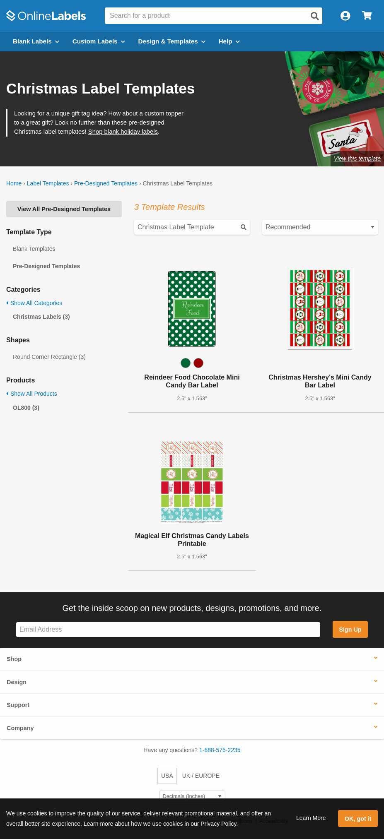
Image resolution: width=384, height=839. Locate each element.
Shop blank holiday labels (123, 131)
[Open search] (314, 16)
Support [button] (18, 705)
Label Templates (48, 183)
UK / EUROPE (201, 775)
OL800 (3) (26, 407)
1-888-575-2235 (220, 750)
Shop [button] (14, 659)
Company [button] (20, 728)
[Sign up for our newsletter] (168, 629)
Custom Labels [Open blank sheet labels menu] (98, 41)
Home (14, 183)
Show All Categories (34, 303)
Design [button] (17, 682)
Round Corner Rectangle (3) (49, 356)
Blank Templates (34, 248)
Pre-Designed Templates (106, 183)
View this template (357, 158)
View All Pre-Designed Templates (64, 209)
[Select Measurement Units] (192, 797)
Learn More (311, 818)
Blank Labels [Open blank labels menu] (36, 41)
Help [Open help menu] (229, 41)
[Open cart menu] (367, 16)
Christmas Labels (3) (41, 316)
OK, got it (358, 818)
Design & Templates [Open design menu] (171, 41)
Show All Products (31, 393)
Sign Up (350, 629)
